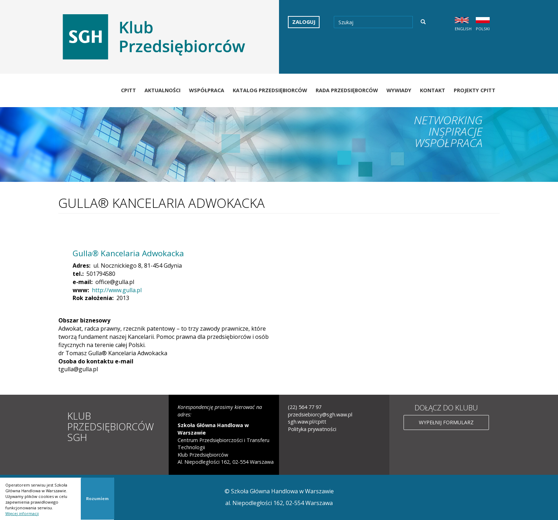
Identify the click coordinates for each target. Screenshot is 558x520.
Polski (483, 28)
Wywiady (398, 90)
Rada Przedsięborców (347, 90)
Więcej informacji (22, 513)
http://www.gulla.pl (117, 290)
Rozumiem (97, 498)
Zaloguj (303, 22)
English (463, 28)
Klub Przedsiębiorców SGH (110, 426)
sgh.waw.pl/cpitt (307, 421)
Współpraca (206, 90)
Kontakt (432, 90)
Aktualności (162, 90)
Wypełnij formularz (446, 422)
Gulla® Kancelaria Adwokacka (128, 253)
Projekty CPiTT (474, 90)
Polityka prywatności (312, 429)
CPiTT (128, 90)
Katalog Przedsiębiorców (270, 90)
